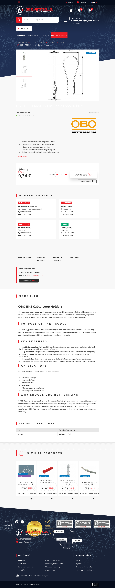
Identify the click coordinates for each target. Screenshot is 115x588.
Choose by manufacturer (54, 564)
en (93, 2)
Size (20, 168)
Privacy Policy (50, 570)
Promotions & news (52, 560)
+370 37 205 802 (33, 272)
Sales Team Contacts (26, 567)
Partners (43, 35)
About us (30, 35)
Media (36, 35)
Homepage (21, 35)
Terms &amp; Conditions (85, 570)
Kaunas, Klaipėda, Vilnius (83, 21)
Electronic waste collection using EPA (33, 575)
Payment (79, 564)
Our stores (22, 564)
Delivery (79, 560)
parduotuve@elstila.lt (35, 276)
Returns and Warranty (84, 567)
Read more (22, 156)
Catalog (23, 28)
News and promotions (59, 35)
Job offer (21, 570)
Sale (48, 35)
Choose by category (52, 567)
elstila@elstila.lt (23, 542)
